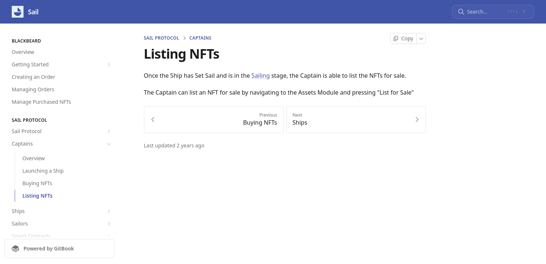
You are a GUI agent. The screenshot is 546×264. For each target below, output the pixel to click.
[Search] (485, 11)
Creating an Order (33, 76)
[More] (421, 38)
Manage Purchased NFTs (41, 101)
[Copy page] (403, 38)
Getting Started (62, 64)
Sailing (261, 76)
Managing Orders (33, 89)
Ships (62, 211)
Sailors (62, 223)
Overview (23, 51)
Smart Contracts (62, 236)
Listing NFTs (37, 195)
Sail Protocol (62, 131)
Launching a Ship (43, 170)
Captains (62, 143)
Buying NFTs (37, 183)
